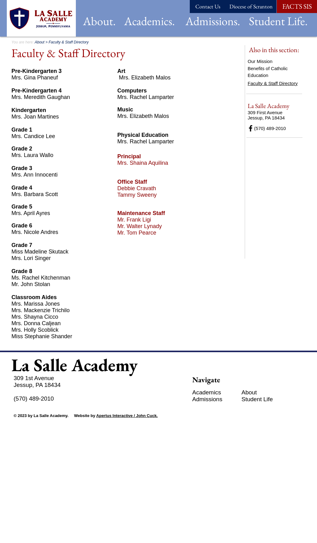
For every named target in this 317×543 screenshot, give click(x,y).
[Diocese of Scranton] (251, 6)
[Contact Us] (208, 6)
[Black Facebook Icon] (250, 128)
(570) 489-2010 (267, 128)
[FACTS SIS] (297, 6)
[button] (99, 20)
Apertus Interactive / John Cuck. (127, 415)
